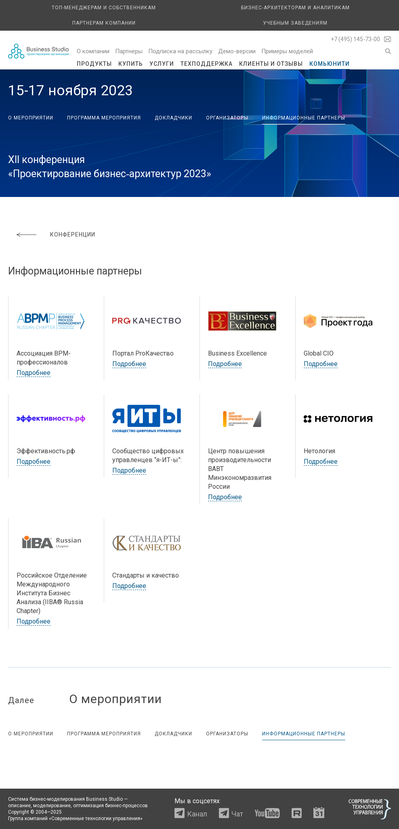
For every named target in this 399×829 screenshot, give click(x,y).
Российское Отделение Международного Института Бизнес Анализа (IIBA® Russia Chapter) (52, 593)
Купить (130, 64)
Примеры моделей (287, 51)
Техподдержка (207, 64)
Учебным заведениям (295, 23)
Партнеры (129, 51)
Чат (237, 814)
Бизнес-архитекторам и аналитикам (295, 7)
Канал (197, 814)
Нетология (319, 451)
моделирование (52, 805)
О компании (93, 51)
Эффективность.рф (46, 451)
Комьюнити (329, 64)
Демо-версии (237, 51)
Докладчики (173, 118)
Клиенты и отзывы (271, 64)
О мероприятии (30, 118)
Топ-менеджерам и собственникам (104, 7)
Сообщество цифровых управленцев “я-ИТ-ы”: (148, 455)
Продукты (94, 64)
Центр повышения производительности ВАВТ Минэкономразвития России (239, 468)
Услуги (161, 64)
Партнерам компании (104, 23)
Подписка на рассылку (180, 51)
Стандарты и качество (145, 575)
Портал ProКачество (143, 353)
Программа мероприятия (104, 118)
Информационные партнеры (303, 118)
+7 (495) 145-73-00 (355, 39)
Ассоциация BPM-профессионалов (44, 358)
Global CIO (319, 353)
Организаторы (227, 118)
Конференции (72, 234)
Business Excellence (237, 353)
